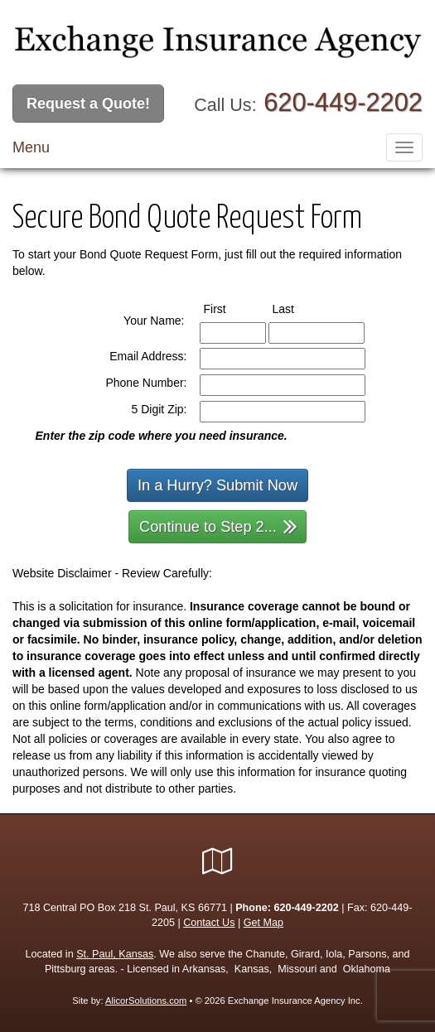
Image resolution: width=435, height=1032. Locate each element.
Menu (31, 147)
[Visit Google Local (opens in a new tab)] (217, 861)
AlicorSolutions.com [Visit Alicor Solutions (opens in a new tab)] (145, 1000)
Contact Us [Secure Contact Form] (208, 922)
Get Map (263, 922)
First (230, 308)
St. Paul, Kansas (114, 954)
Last (299, 308)
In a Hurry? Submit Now (217, 485)
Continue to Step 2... (218, 526)
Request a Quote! (88, 103)
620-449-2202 (343, 102)
